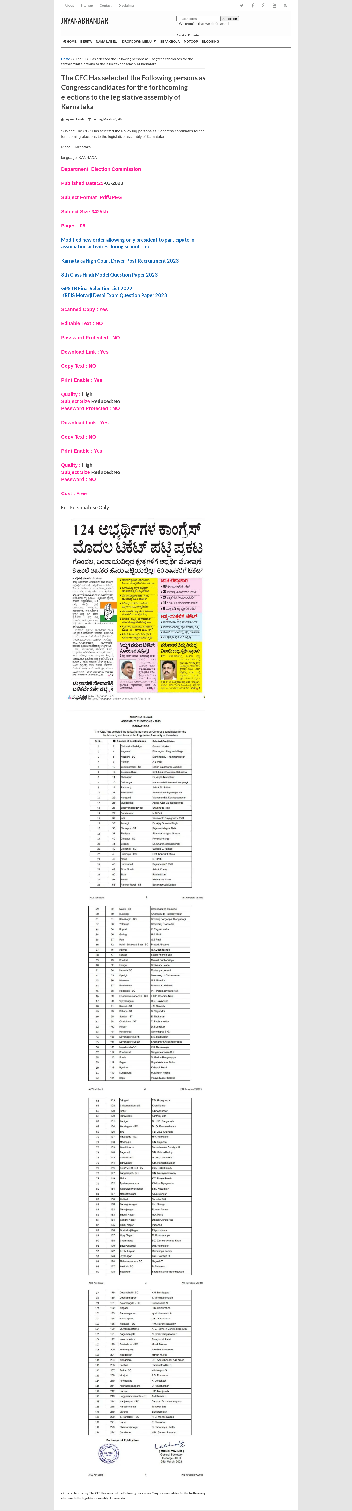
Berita (86, 41)
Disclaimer (127, 5)
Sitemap (87, 5)
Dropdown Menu (137, 41)
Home (70, 41)
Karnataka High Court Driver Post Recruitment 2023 (120, 261)
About (69, 5)
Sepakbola (170, 41)
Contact (105, 5)
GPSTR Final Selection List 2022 (96, 288)
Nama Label (106, 41)
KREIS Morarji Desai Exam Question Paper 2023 (114, 295)
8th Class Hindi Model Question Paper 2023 (109, 275)
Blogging (210, 41)
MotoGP (191, 41)
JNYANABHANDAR (84, 20)
